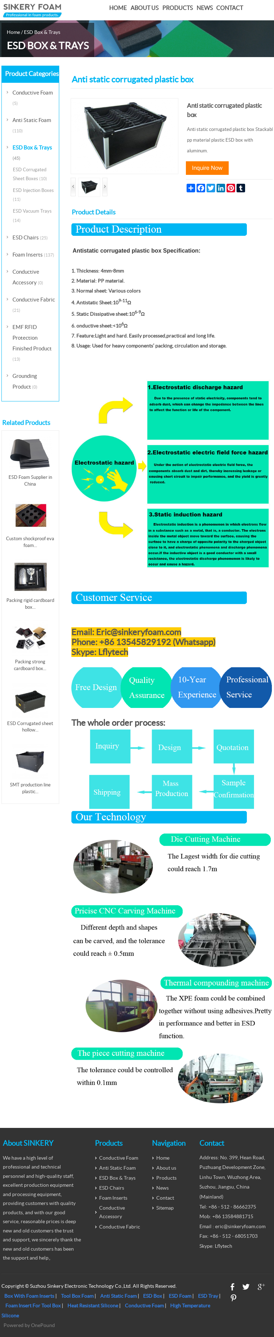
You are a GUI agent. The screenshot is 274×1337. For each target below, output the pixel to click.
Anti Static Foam (31, 125)
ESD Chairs (30, 237)
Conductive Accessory (27, 277)
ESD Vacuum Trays (32, 215)
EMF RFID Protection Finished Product (32, 342)
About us (144, 8)
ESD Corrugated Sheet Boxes (30, 174)
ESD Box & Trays (42, 32)
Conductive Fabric (33, 305)
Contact (229, 8)
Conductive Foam (32, 98)
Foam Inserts (33, 255)
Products (177, 8)
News (205, 8)
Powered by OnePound (29, 1325)
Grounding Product (24, 381)
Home (118, 8)
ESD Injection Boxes (33, 195)
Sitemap (165, 1208)
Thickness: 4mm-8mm (100, 271)
